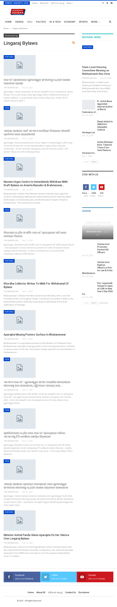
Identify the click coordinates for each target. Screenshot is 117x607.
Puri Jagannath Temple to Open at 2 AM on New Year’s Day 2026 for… (97, 288)
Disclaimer (83, 592)
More (70, 3)
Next (94, 162)
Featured (9, 57)
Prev (86, 162)
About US (44, 3)
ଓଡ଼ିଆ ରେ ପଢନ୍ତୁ (57, 3)
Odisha (19, 21)
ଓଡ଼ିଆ (29, 21)
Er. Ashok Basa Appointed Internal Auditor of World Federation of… (97, 106)
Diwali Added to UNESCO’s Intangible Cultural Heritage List (97, 127)
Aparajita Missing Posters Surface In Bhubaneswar (35, 334)
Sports (83, 21)
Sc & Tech (55, 21)
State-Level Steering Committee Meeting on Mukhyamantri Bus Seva (96, 70)
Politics (41, 21)
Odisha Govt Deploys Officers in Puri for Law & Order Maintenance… (97, 267)
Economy (69, 21)
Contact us (70, 592)
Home (35, 3)
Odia (7, 108)
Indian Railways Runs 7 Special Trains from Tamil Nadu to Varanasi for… (97, 147)
